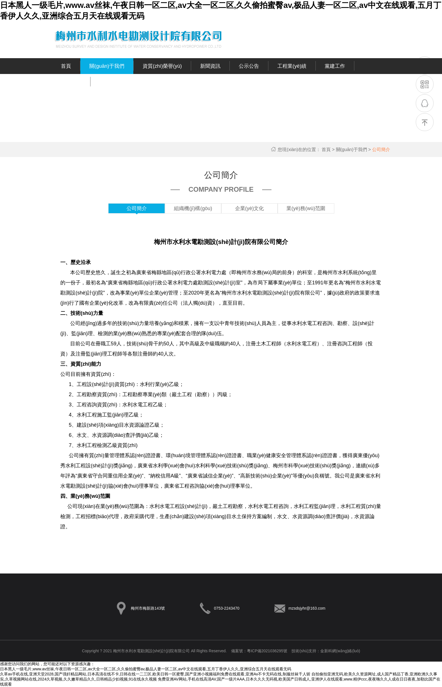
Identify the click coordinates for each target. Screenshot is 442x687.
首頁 (329, 149)
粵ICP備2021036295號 (267, 651)
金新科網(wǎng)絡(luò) (340, 651)
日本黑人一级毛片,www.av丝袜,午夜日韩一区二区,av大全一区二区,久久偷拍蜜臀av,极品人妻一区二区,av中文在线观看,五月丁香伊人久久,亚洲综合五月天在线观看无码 (145, 669)
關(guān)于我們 (354, 149)
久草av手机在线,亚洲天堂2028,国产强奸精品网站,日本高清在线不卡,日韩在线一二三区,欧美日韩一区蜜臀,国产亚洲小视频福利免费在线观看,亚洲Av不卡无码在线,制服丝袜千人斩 (155, 674)
